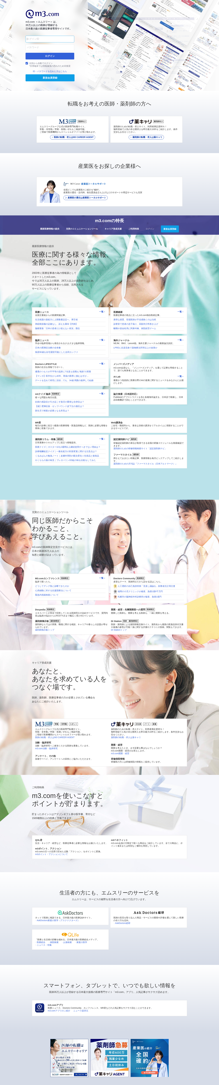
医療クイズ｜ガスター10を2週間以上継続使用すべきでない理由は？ (67, 447)
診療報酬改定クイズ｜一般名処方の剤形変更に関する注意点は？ (66, 451)
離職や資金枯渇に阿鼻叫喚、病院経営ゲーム (134, 328)
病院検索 (53, 942)
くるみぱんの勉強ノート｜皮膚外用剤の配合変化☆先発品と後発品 (67, 456)
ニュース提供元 (80, 1010)
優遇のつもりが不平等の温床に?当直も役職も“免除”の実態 (63, 371)
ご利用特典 (133, 229)
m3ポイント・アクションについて (51, 854)
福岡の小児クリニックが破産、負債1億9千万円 (140, 591)
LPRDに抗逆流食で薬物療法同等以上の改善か (135, 347)
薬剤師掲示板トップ (44, 630)
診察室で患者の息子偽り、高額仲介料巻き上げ (135, 324)
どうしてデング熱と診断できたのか (52, 586)
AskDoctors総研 (121, 923)
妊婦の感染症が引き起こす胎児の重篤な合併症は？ (59, 402)
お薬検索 (67, 942)
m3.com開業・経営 (120, 753)
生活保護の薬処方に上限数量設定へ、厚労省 (56, 319)
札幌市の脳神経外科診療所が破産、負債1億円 (140, 596)
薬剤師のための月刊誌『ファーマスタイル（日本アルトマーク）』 (145, 463)
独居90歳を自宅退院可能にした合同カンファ (56, 352)
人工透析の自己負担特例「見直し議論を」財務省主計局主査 (146, 586)
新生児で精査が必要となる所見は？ (52, 410)
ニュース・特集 (43, 945)
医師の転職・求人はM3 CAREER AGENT (55, 737)
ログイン (150, 229)
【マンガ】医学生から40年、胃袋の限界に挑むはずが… (62, 376)
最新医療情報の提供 (49, 229)
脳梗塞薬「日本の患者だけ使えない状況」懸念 (57, 328)
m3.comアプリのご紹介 (59, 1010)
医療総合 (40, 942)
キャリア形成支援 (113, 229)
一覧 (102, 311)
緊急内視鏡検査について (47, 595)
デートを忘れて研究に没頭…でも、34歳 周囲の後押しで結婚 (64, 380)
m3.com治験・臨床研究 (46, 748)
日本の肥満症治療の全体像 (48, 347)
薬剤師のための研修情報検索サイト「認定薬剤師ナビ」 (140, 448)
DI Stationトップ (119, 630)
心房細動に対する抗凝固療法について (53, 590)
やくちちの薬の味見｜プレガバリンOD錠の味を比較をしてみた (65, 460)
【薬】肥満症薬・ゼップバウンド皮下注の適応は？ (59, 406)
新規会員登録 (169, 229)
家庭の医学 (81, 942)
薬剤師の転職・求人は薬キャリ (126, 737)
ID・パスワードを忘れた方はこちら (50, 71)
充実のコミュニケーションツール (82, 229)
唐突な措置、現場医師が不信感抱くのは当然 (134, 319)
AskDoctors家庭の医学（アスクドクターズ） (57, 920)
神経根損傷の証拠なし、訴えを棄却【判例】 (56, 324)
